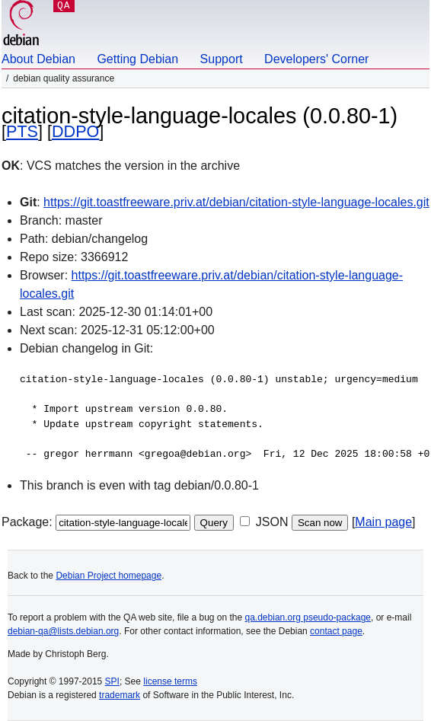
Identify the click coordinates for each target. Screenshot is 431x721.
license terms (170, 681)
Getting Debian (137, 59)
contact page (336, 631)
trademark (119, 695)
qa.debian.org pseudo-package (308, 617)
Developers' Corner (316, 59)
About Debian (38, 59)
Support (221, 59)
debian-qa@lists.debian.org (63, 631)
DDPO (75, 131)
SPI (112, 681)
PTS (22, 131)
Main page (383, 521)
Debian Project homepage (108, 575)
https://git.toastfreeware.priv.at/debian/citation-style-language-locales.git (236, 202)
